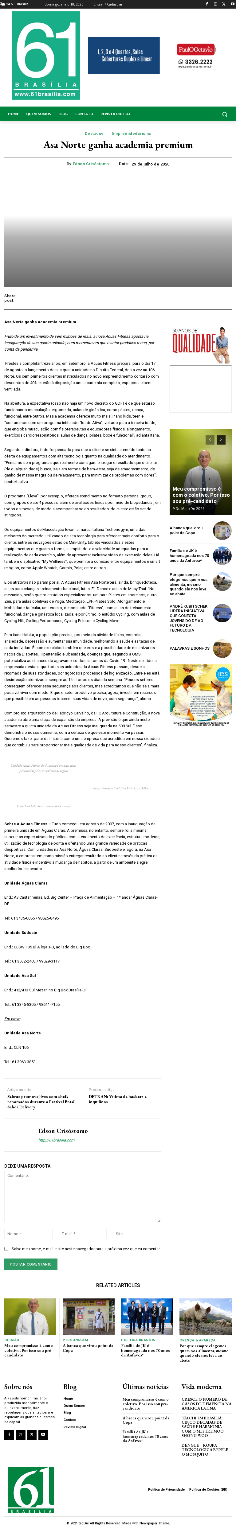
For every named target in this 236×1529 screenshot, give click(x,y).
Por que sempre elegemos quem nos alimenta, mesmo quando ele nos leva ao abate (188, 584)
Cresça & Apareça (197, 1340)
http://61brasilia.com (56, 1140)
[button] (206, 114)
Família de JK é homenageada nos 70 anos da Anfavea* (189, 555)
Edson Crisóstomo (91, 163)
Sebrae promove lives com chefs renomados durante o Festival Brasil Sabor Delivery (41, 1101)
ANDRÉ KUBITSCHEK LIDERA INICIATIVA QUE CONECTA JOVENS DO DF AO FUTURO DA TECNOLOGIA (188, 618)
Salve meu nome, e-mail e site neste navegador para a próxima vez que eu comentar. (86, 1249)
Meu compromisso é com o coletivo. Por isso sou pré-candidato (201, 495)
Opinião (11, 1340)
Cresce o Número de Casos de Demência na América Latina (206, 1403)
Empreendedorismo (131, 133)
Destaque (94, 133)
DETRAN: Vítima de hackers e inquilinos (118, 1099)
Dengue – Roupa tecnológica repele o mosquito (205, 1449)
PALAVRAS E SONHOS (190, 648)
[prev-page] (210, 440)
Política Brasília (138, 1340)
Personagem (75, 1340)
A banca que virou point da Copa (186, 530)
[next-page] (221, 440)
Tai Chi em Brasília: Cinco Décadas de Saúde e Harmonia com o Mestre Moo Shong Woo (203, 1426)
